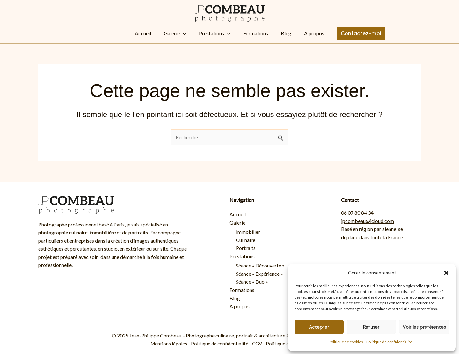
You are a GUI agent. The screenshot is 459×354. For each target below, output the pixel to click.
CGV (257, 344)
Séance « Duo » (252, 282)
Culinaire (245, 240)
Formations (249, 33)
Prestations (214, 33)
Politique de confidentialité (389, 341)
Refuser (371, 327)
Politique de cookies (346, 341)
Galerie (181, 33)
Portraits (246, 248)
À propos (295, 33)
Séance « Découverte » (260, 266)
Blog (273, 33)
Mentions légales (167, 344)
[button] (446, 273)
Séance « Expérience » (259, 274)
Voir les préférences (424, 327)
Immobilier (248, 232)
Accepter (319, 327)
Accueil (156, 33)
